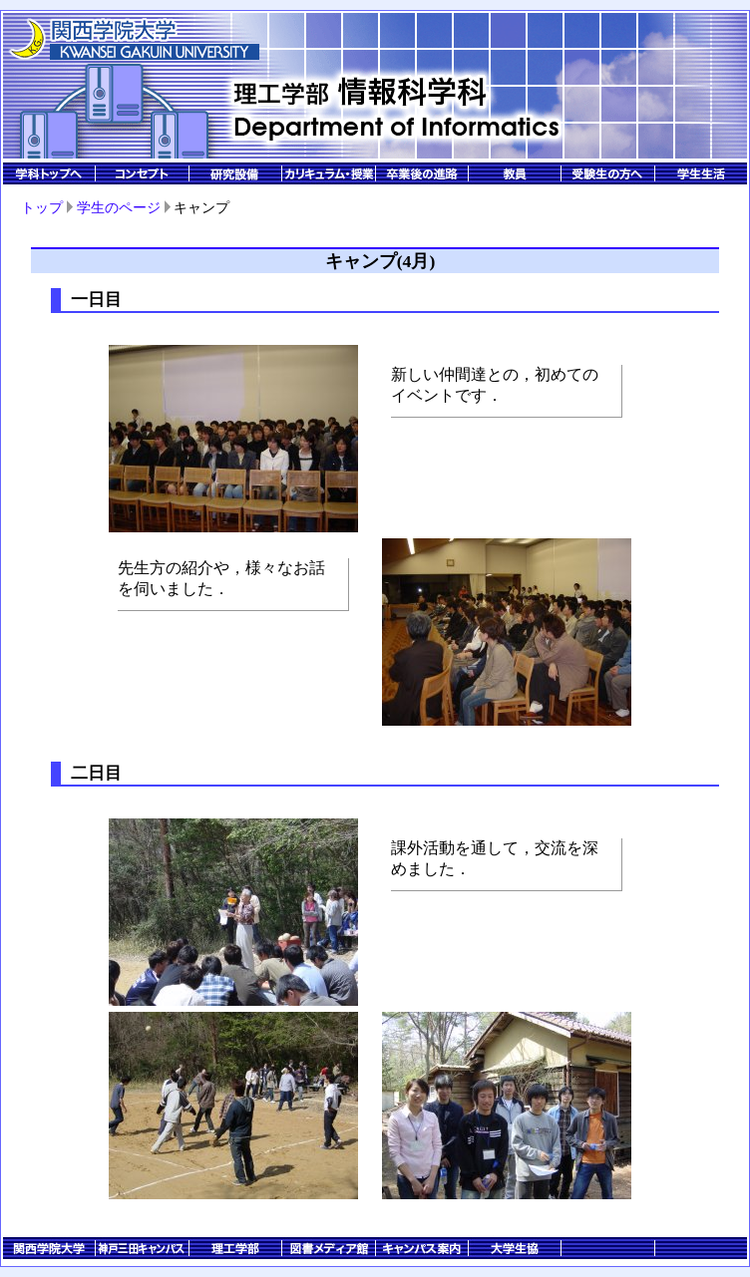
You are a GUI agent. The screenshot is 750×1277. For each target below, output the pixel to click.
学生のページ (119, 207)
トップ (42, 207)
